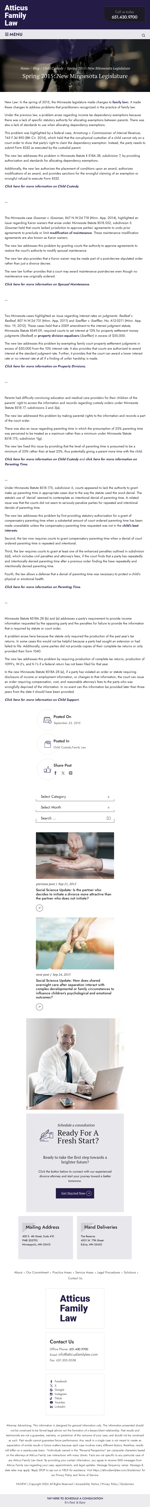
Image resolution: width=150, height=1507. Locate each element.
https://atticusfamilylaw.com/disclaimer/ (117, 1471)
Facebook (61, 1381)
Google (60, 1390)
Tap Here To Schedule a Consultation (75, 1500)
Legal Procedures (108, 1273)
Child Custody (62, 747)
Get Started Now (73, 1193)
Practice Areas (62, 1273)
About (18, 1273)
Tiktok (58, 1398)
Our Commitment (37, 1273)
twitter (63, 773)
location (45, 1237)
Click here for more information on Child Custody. (42, 186)
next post (42, 974)
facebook (55, 773)
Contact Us (75, 1278)
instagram (70, 773)
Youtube (60, 1403)
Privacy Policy (110, 1485)
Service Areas (84, 1273)
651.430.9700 (124, 17)
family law (120, 102)
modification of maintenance (71, 232)
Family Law (79, 747)
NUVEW (21, 1485)
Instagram (61, 1394)
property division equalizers (59, 335)
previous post (45, 884)
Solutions (130, 1273)
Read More (39, 908)
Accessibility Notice (87, 1485)
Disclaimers (127, 1485)
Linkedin (60, 1407)
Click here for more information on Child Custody (42, 459)
